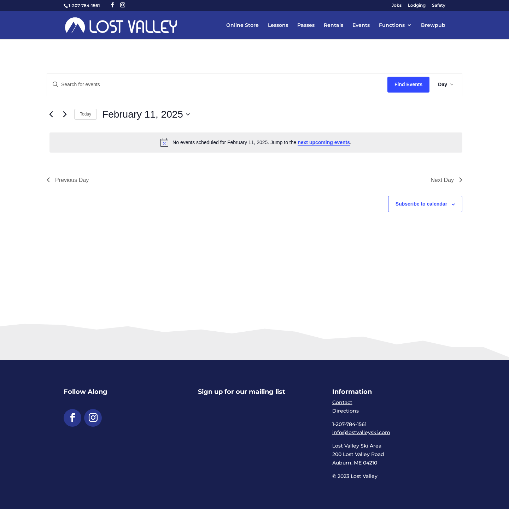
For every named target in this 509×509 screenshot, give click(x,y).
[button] (112, 5)
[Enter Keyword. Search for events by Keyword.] (217, 84)
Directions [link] (345, 411)
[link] (121, 25)
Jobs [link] (397, 5)
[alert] (255, 142)
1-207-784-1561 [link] (84, 5)
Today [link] (85, 114)
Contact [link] (342, 402)
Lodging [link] (417, 5)
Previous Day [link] (68, 180)
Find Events (408, 84)
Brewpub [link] (433, 25)
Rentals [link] (333, 25)
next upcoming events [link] (324, 142)
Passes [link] (306, 25)
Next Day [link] (446, 180)
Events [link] (361, 25)
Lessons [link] (278, 25)
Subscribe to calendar (421, 204)
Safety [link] (438, 5)
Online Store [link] (242, 25)
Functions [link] (392, 25)
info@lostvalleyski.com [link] (361, 432)
